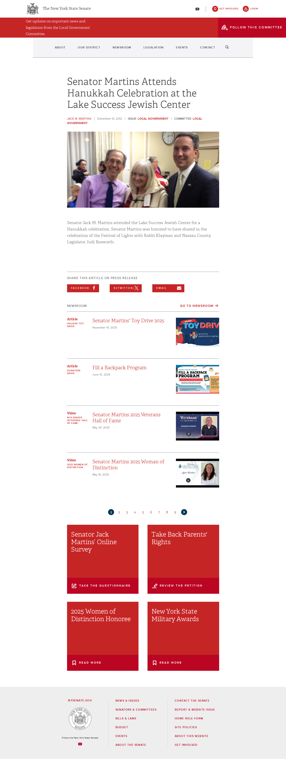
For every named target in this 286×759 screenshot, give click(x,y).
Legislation (156, 50)
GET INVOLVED (186, 745)
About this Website (191, 736)
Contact (229, 50)
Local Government (153, 118)
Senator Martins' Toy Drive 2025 (128, 321)
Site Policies (186, 727)
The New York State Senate (67, 10)
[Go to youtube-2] (197, 10)
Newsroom (114, 50)
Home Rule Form (189, 718)
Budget (121, 727)
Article (72, 319)
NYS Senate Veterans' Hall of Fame (77, 421)
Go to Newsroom (196, 305)
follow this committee (256, 29)
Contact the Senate (192, 700)
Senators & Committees (136, 709)
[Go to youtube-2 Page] (80, 744)
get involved (229, 10)
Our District (72, 50)
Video (71, 413)
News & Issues (127, 700)
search (254, 50)
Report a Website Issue (195, 709)
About (33, 50)
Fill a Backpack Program (119, 368)
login (254, 10)
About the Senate (130, 745)
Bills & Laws (125, 718)
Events (194, 50)
